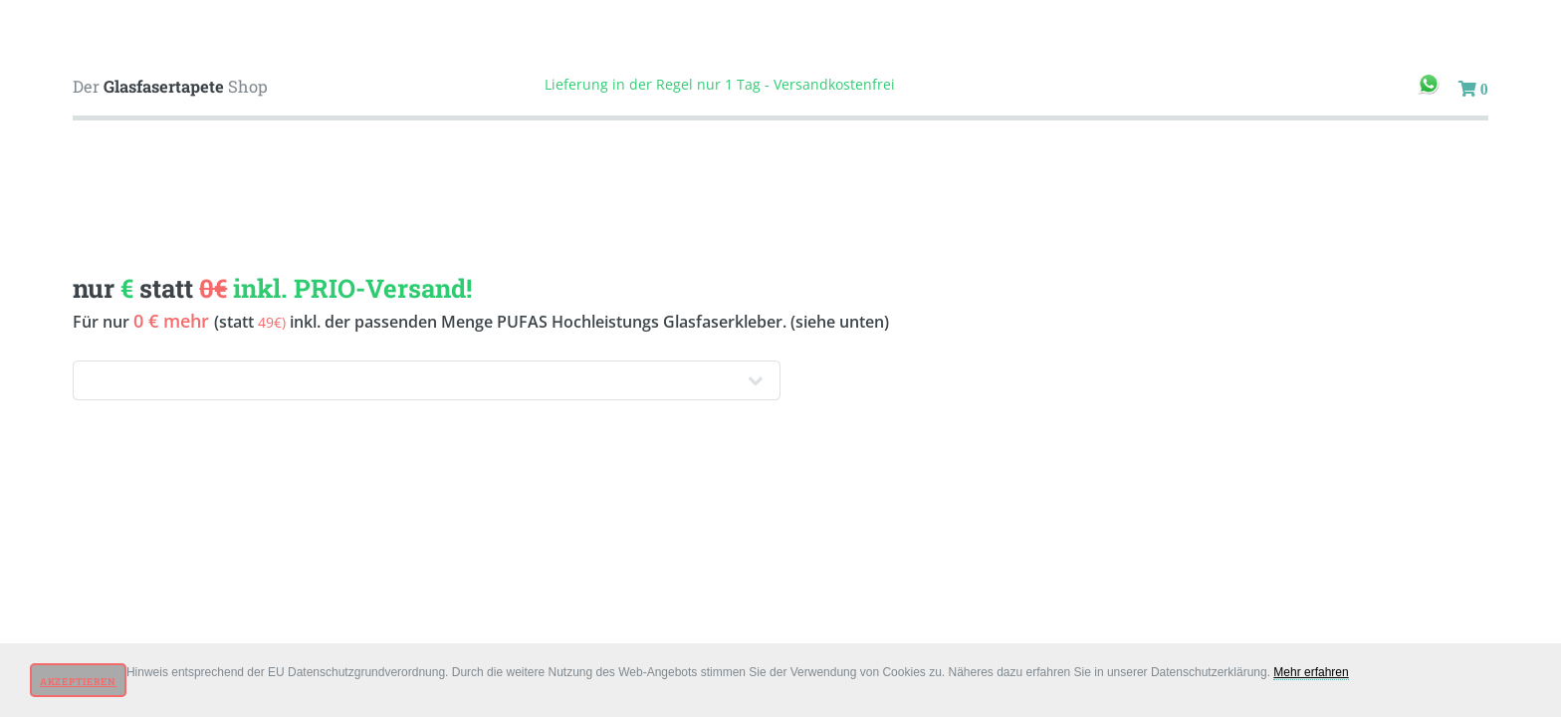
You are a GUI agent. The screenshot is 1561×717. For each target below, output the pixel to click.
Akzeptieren (78, 681)
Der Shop (170, 86)
